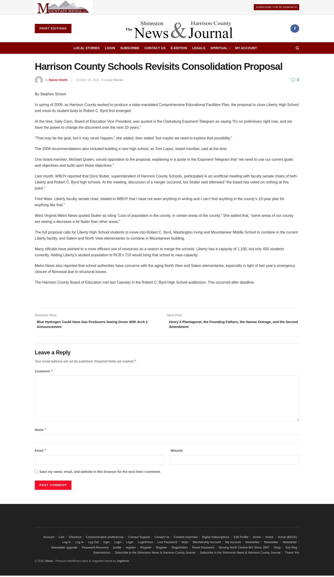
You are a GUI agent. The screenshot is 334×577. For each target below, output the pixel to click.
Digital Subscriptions (215, 538)
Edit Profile (241, 538)
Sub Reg (291, 549)
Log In (66, 543)
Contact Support (139, 538)
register (131, 549)
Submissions (101, 554)
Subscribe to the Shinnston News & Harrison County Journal (155, 554)
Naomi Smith (58, 80)
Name (41, 431)
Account (48, 538)
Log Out (93, 543)
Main (185, 543)
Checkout (75, 538)
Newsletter (252, 543)
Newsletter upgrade (64, 549)
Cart (61, 538)
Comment (44, 372)
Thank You (292, 554)
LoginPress (145, 543)
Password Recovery (95, 549)
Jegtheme (123, 562)
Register (145, 549)
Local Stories (87, 48)
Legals (198, 48)
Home (257, 538)
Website (176, 452)
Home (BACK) (287, 538)
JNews (49, 562)
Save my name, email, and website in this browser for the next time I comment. (100, 473)
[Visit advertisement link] (64, 7)
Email (41, 452)
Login (110, 48)
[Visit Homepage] (181, 28)
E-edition (179, 48)
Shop (277, 549)
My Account (246, 48)
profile (117, 549)
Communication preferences (105, 538)
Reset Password (203, 549)
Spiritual (219, 48)
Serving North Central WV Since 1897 (244, 549)
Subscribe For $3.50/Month (276, 7)
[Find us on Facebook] (294, 28)
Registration (180, 549)
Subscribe (129, 48)
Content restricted (186, 538)
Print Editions (53, 28)
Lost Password (167, 543)
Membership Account (207, 543)
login (106, 543)
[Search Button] (297, 48)
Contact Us (155, 48)
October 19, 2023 (87, 80)
